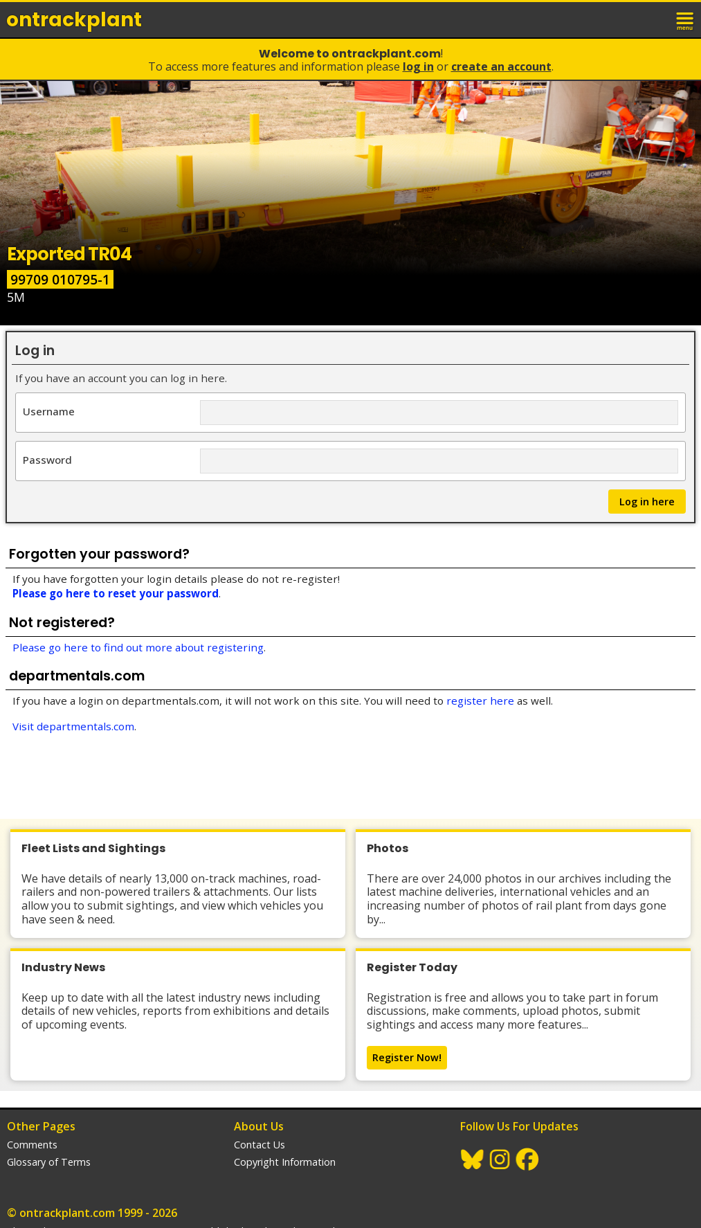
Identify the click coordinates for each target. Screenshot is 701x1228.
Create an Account (501, 66)
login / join (655, 19)
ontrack (74, 19)
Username (49, 410)
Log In (418, 66)
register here (480, 700)
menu (686, 19)
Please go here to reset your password (115, 593)
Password (47, 459)
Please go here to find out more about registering (138, 647)
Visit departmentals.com (73, 726)
